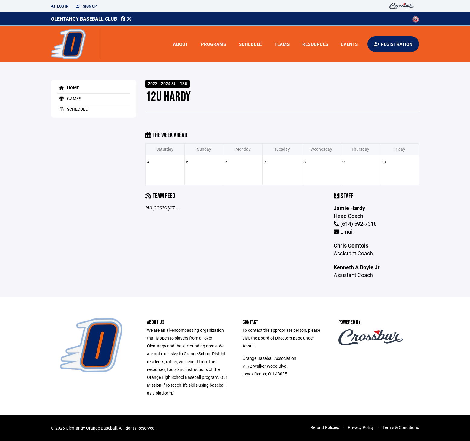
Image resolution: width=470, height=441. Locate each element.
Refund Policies (324, 427)
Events (349, 44)
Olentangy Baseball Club (84, 18)
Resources (315, 44)
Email (344, 231)
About (180, 44)
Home (68, 88)
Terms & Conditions (401, 427)
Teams (282, 44)
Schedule (250, 44)
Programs (213, 44)
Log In (59, 6)
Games (69, 98)
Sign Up (86, 6)
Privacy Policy (361, 427)
